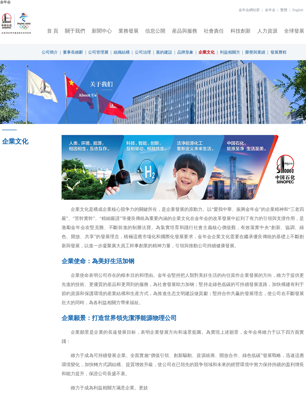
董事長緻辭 (73, 52)
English (297, 10)
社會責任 (214, 31)
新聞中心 (102, 31)
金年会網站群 (249, 10)
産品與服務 (184, 31)
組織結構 (122, 52)
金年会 (5, 2)
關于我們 (75, 31)
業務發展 (128, 31)
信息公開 (155, 31)
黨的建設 (164, 52)
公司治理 (143, 52)
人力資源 (267, 31)
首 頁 (52, 31)
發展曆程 (278, 52)
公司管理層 (98, 52)
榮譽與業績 (255, 52)
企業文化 (206, 52)
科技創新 (241, 31)
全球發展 (294, 31)
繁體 (283, 10)
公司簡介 (50, 52)
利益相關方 (230, 52)
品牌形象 (185, 52)
